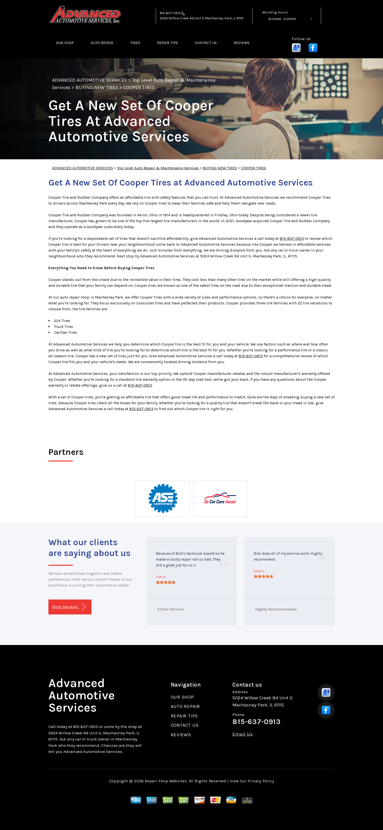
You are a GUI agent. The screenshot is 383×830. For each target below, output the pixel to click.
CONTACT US (206, 42)
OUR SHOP (65, 42)
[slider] (165, 582)
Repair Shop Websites (166, 781)
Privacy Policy (261, 781)
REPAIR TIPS (167, 42)
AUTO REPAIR (102, 42)
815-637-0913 (170, 13)
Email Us (242, 734)
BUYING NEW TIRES (97, 87)
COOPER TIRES (138, 87)
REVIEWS (241, 42)
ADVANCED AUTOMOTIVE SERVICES (89, 80)
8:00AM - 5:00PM (282, 19)
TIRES (135, 42)
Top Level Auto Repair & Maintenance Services (158, 168)
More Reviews (69, 607)
